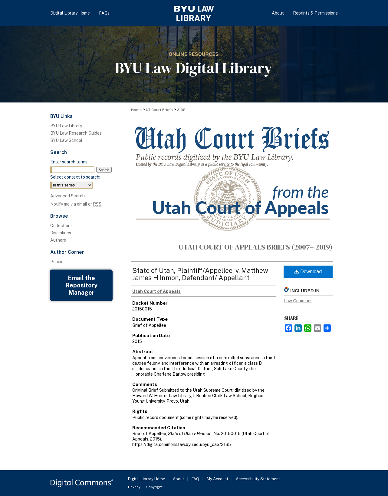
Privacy (134, 487)
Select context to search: (75, 177)
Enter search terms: (69, 161)
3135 (181, 110)
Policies (58, 261)
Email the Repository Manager (81, 285)
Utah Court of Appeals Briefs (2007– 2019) (256, 247)
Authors (58, 240)
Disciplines (60, 232)
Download (308, 271)
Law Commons (298, 300)
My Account (218, 479)
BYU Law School (66, 140)
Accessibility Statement (258, 479)
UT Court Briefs (159, 110)
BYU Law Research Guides (76, 133)
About (179, 479)
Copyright (154, 487)
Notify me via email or (75, 204)
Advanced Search (67, 195)
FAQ (196, 479)
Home (136, 110)
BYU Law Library (66, 125)
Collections (61, 225)
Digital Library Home (147, 479)
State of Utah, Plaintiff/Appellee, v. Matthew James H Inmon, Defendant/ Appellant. (200, 274)
